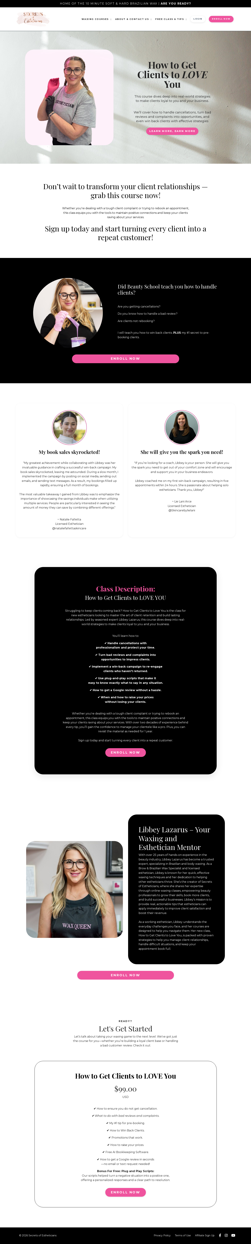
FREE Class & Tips (171, 19)
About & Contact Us (133, 19)
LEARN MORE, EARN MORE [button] (172, 131)
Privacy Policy (162, 1236)
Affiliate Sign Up (205, 1236)
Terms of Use (183, 1236)
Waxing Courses (97, 19)
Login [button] (198, 19)
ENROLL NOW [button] (221, 19)
